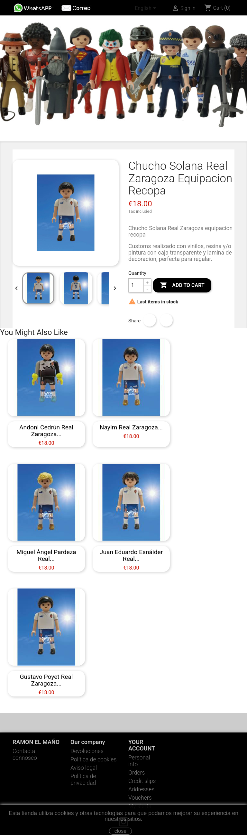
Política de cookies (93, 759)
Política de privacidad (83, 779)
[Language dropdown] (147, 9)
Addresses (141, 789)
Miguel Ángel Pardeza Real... (46, 555)
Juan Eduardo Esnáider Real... (131, 555)
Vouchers (140, 798)
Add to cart (182, 285)
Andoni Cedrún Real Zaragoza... (46, 431)
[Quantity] (136, 285)
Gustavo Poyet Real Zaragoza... (46, 680)
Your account (141, 745)
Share (149, 320)
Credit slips (142, 781)
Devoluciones (87, 751)
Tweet (166, 320)
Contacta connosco (25, 754)
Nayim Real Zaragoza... (131, 427)
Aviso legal (83, 768)
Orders (136, 772)
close (120, 831)
